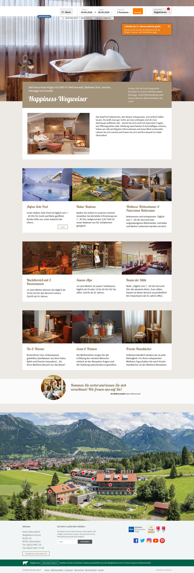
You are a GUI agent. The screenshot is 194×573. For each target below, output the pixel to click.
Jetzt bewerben (44, 16)
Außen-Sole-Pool (37, 207)
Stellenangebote (57, 570)
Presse (47, 570)
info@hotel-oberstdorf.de (36, 553)
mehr (63, 227)
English (101, 570)
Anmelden (84, 542)
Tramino (168, 570)
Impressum (69, 570)
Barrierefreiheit (91, 570)
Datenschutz (79, 570)
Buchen (137, 12)
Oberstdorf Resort (49, 563)
